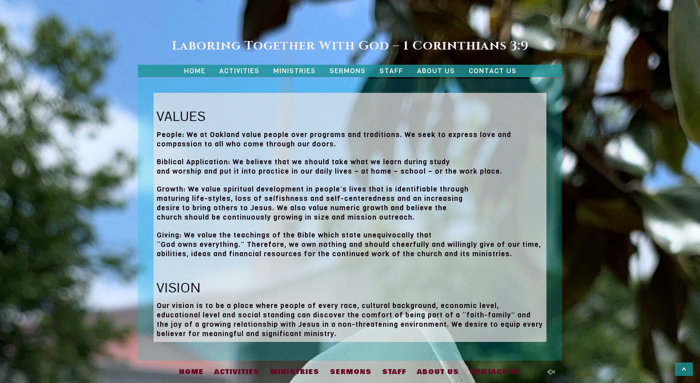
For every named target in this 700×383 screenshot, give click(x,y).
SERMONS (347, 70)
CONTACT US (493, 70)
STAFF (391, 70)
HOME (194, 70)
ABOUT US (436, 70)
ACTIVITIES (239, 70)
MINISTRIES (294, 70)
